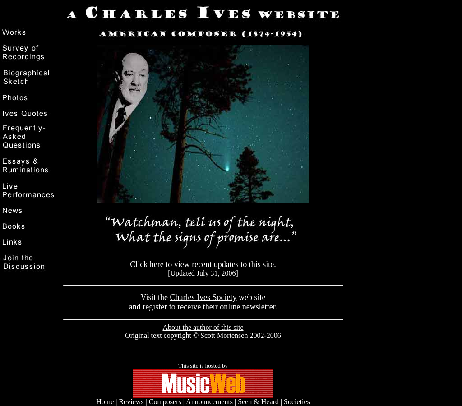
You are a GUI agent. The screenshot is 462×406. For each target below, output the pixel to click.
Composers (165, 402)
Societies (297, 402)
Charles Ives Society (203, 297)
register (155, 306)
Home (105, 402)
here (157, 264)
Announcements (209, 402)
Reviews (131, 402)
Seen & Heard (258, 402)
